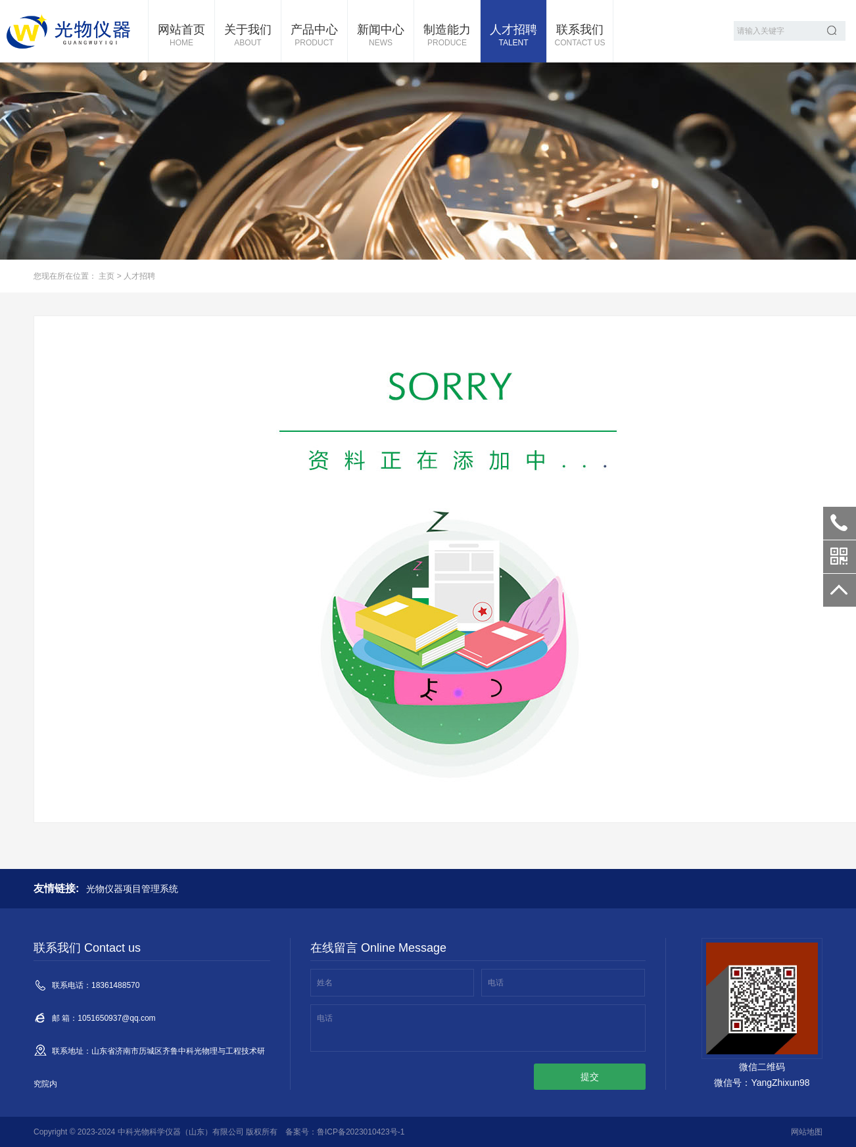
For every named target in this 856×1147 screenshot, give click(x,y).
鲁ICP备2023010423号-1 (360, 1131)
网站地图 (806, 1131)
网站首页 (181, 36)
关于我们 (248, 36)
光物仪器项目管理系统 (132, 888)
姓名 (325, 982)
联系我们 (580, 36)
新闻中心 (381, 36)
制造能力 (447, 36)
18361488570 (839, 523)
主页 (106, 276)
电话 (496, 982)
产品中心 (314, 36)
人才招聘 (513, 36)
